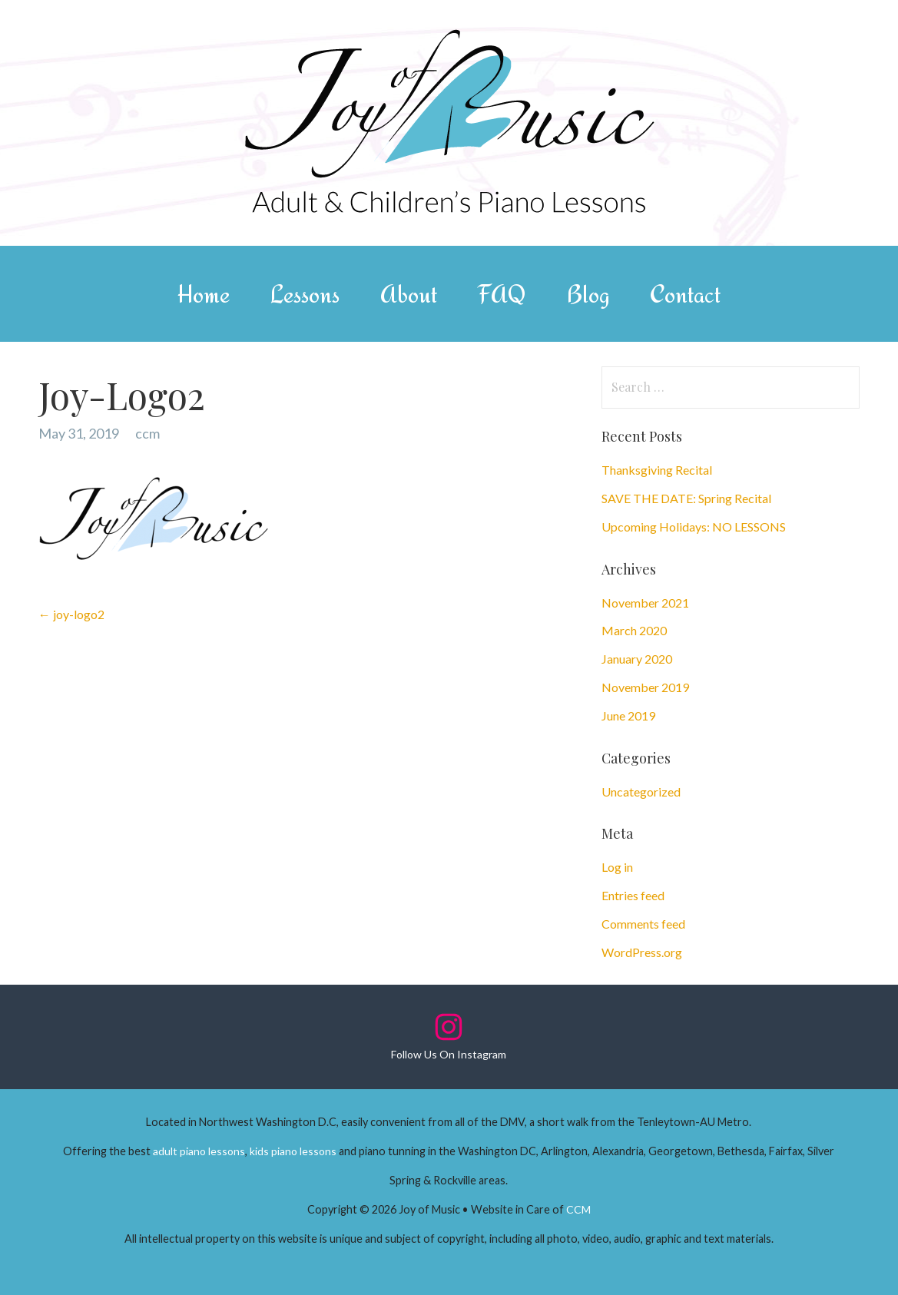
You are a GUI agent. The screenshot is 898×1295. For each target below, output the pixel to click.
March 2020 (634, 630)
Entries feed (632, 895)
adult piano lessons (199, 1151)
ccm (147, 433)
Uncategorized (641, 791)
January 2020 (636, 658)
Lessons (305, 294)
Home (203, 294)
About (408, 294)
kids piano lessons (293, 1151)
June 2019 (628, 715)
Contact (685, 294)
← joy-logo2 (71, 614)
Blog (588, 294)
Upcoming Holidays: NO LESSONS (693, 526)
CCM (578, 1209)
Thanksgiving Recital (656, 469)
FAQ (501, 294)
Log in (617, 866)
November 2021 (645, 602)
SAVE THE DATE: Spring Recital (686, 498)
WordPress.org (641, 952)
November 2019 (645, 687)
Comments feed (643, 923)
